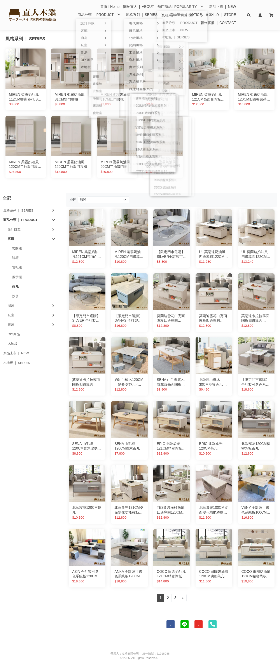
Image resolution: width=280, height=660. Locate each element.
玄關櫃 (17, 242)
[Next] (183, 591)
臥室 (31, 308)
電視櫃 (17, 261)
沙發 (15, 289)
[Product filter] (103, 193)
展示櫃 (17, 270)
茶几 (15, 280)
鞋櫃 (15, 251)
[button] (248, 15)
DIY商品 (14, 327)
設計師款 (31, 223)
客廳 (31, 232)
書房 (31, 318)
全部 (7, 191)
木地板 (13, 337)
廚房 (31, 299)
